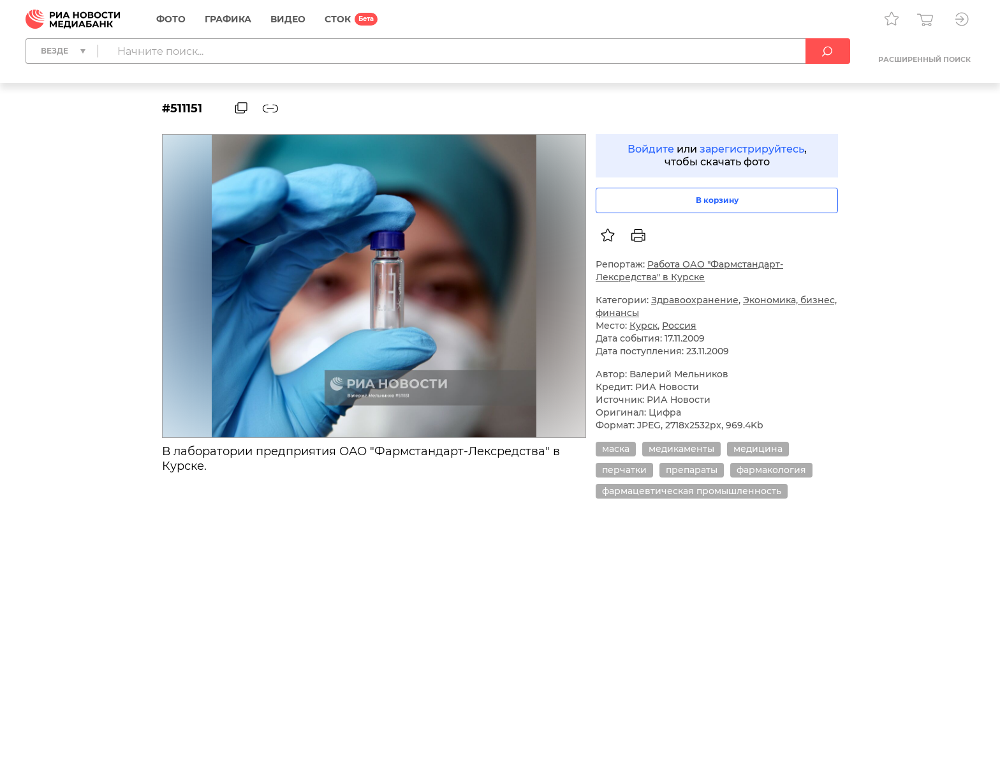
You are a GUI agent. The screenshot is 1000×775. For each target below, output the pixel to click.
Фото (171, 19)
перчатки (624, 470)
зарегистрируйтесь (752, 149)
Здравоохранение (695, 300)
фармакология (771, 470)
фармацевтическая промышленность (691, 491)
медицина (758, 449)
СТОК (338, 19)
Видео (287, 19)
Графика (228, 19)
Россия (679, 325)
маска (615, 449)
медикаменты (681, 449)
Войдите (651, 149)
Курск (643, 325)
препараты (691, 470)
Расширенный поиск (924, 59)
